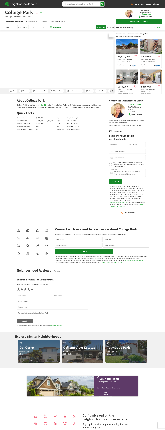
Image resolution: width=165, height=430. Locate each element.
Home (71, 421)
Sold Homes (110, 27)
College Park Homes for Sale (14, 21)
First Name (114, 145)
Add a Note (114, 169)
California (16, 17)
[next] (136, 46)
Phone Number (119, 151)
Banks (89, 91)
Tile (154, 27)
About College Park (32, 21)
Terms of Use (121, 206)
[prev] (118, 46)
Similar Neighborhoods (57, 21)
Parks (13, 91)
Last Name (133, 145)
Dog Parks (101, 91)
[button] (111, 34)
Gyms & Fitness (57, 91)
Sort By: (119, 27)
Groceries (24, 91)
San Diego (44, 105)
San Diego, (9, 17)
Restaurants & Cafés (40, 91)
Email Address (119, 158)
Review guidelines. (56, 324)
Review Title (22, 305)
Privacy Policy (93, 260)
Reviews (44, 21)
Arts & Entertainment (74, 91)
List (158, 27)
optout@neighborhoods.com (119, 202)
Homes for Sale (100, 27)
